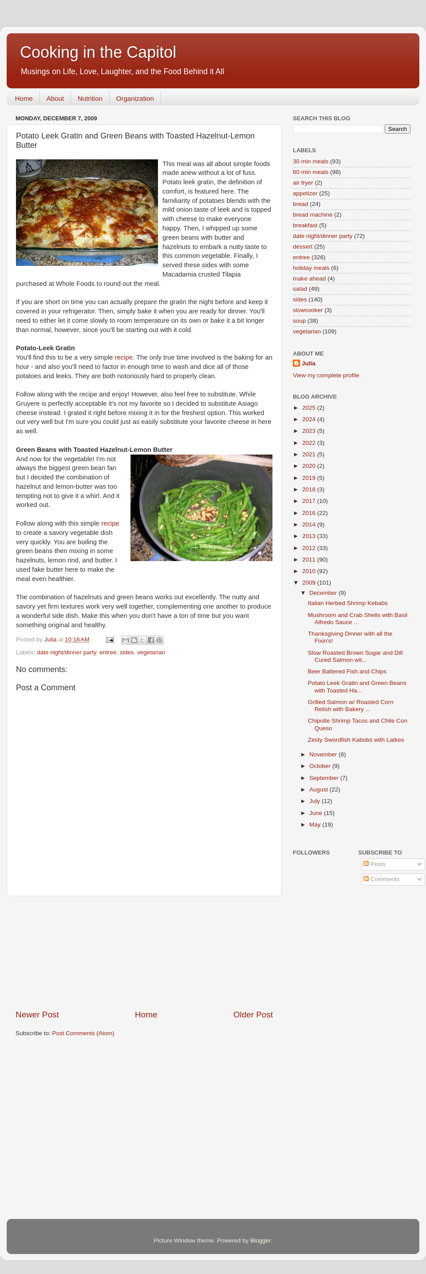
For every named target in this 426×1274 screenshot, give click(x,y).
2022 (309, 442)
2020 (309, 466)
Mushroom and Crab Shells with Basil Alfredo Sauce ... (357, 618)
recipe (124, 357)
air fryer (303, 182)
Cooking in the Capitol (98, 52)
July (315, 801)
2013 (309, 536)
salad (300, 288)
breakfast (305, 225)
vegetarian (151, 652)
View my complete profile (326, 375)
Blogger (260, 1240)
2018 (309, 489)
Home (24, 98)
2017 (309, 501)
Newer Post (37, 1014)
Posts (374, 864)
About (55, 98)
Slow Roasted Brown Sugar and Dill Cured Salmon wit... (355, 656)
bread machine (312, 214)
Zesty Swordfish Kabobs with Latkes (356, 739)
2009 (309, 582)
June (316, 813)
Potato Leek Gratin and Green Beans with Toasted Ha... (357, 686)
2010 (309, 571)
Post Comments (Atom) (83, 1033)
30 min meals (310, 161)
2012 (309, 548)
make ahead (309, 278)
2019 (309, 478)
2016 (309, 513)
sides (127, 652)
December (324, 593)
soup (299, 320)
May (315, 824)
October (320, 766)
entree (107, 652)
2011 (309, 559)
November (324, 754)
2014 (309, 524)
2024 (309, 419)
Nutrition (90, 98)
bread (300, 204)
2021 (309, 454)
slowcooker (308, 310)
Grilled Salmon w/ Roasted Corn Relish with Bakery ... (351, 705)
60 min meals (310, 172)
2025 (309, 407)
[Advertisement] (144, 952)
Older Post (253, 1014)
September (324, 778)
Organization (135, 98)
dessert (302, 246)
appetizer (305, 193)
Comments (381, 879)
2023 (309, 430)
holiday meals (311, 268)
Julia (309, 363)
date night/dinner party (66, 652)
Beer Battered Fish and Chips (347, 671)
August (319, 789)
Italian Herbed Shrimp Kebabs (348, 603)
